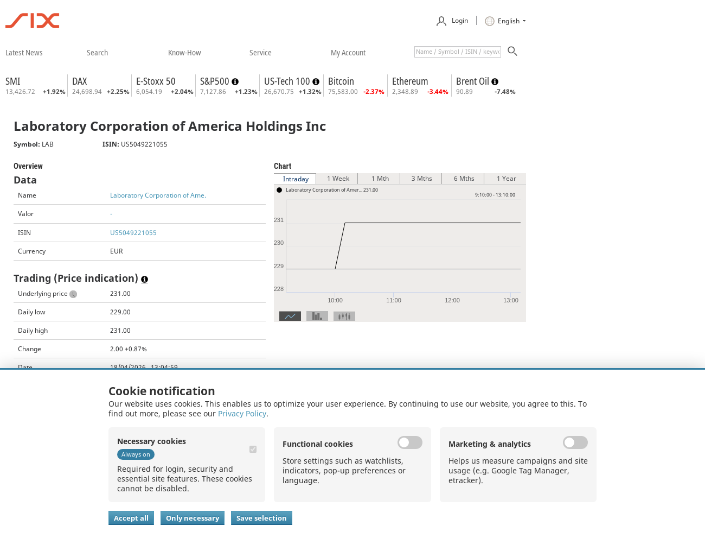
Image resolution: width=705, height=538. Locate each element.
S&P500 (216, 80)
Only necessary (192, 518)
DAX (79, 80)
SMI (12, 80)
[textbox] (457, 52)
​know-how (184, 52)
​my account (348, 52)
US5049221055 (133, 232)
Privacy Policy (242, 413)
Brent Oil (473, 80)
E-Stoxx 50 (156, 80)
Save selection (261, 518)
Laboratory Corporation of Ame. (158, 195)
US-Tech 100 (288, 80)
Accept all (131, 518)
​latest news (24, 52)
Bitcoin (341, 80)
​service (260, 52)
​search (97, 52)
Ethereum (410, 80)
